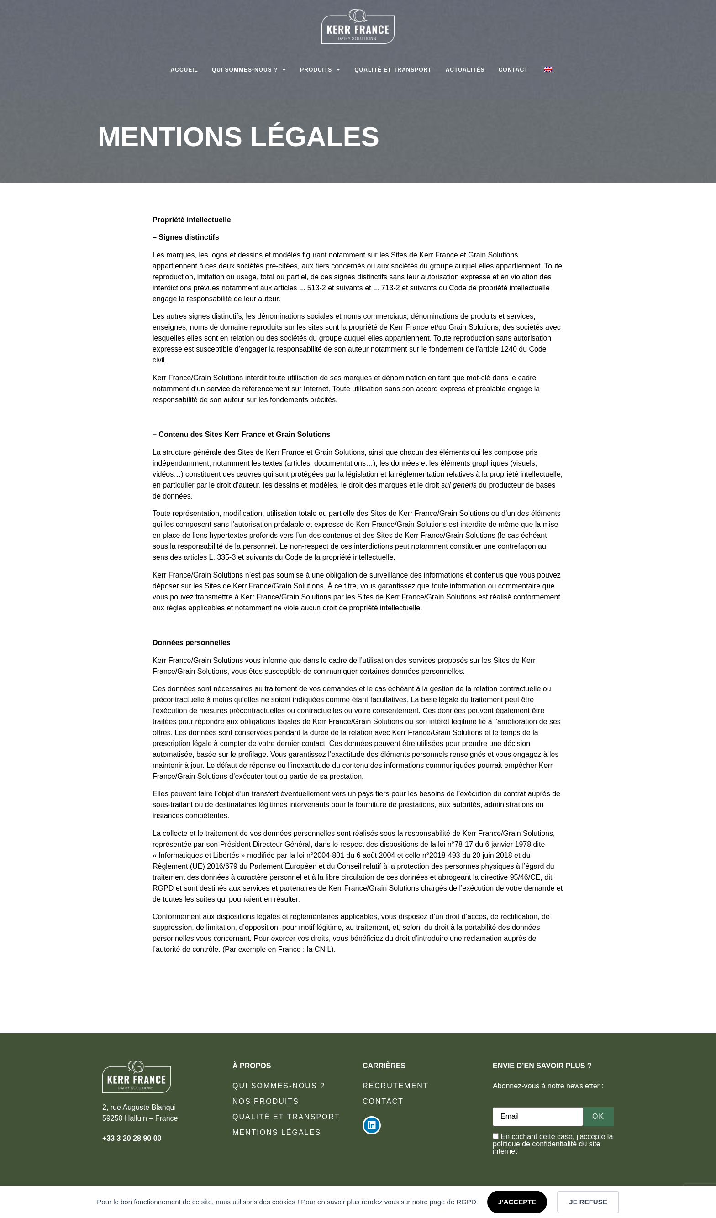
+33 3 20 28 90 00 (131, 1138)
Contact (513, 70)
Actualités (465, 70)
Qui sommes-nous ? (249, 70)
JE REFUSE (588, 1202)
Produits (320, 70)
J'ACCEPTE (517, 1202)
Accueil (184, 70)
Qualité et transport (393, 70)
